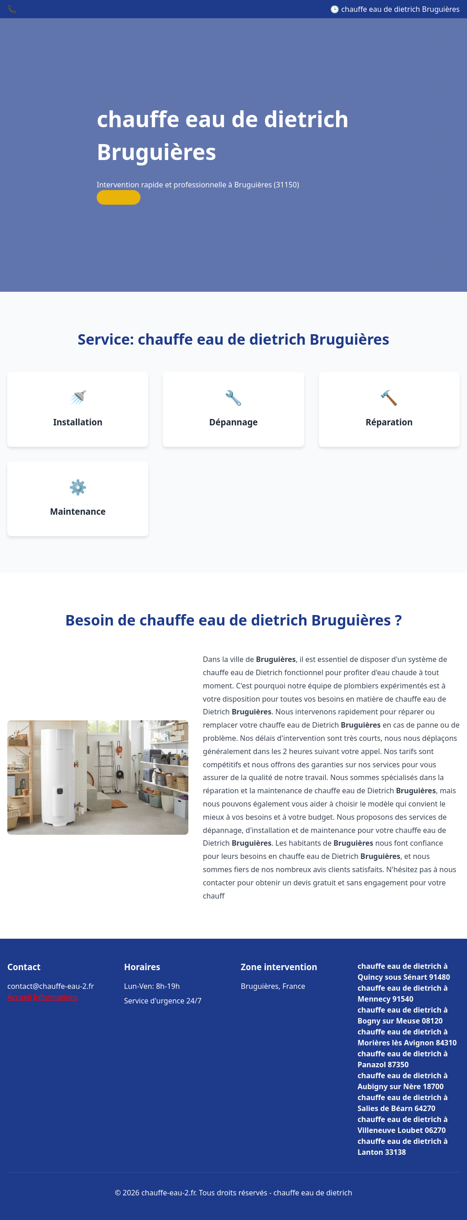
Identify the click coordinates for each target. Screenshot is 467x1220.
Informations (55, 997)
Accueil (19, 997)
